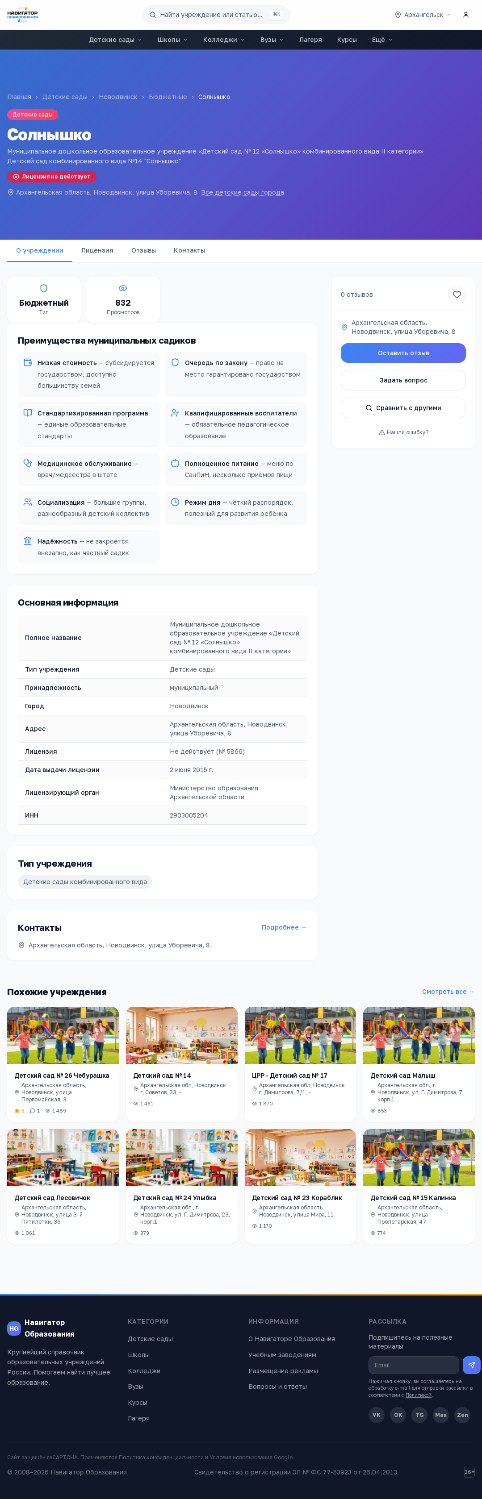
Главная (19, 96)
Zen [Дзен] (462, 1415)
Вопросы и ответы (277, 1386)
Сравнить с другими (403, 407)
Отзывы (143, 250)
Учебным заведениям (282, 1354)
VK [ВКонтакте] (377, 1415)
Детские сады (116, 39)
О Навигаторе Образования (291, 1338)
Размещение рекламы (283, 1370)
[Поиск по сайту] (216, 14)
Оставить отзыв (403, 353)
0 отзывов (357, 294)
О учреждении (39, 250)
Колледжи (224, 39)
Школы (173, 39)
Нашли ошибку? (403, 432)
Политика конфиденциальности (161, 1457)
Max (441, 1415)
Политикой (419, 1395)
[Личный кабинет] (466, 15)
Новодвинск (118, 96)
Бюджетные (168, 96)
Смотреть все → (448, 991)
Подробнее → (284, 927)
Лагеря (310, 39)
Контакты (189, 250)
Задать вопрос (404, 380)
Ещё (382, 39)
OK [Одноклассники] (398, 1415)
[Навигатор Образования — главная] (22, 15)
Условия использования (241, 1457)
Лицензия (97, 250)
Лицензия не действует (52, 176)
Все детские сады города (242, 192)
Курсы (347, 39)
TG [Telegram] (419, 1415)
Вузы (272, 39)
